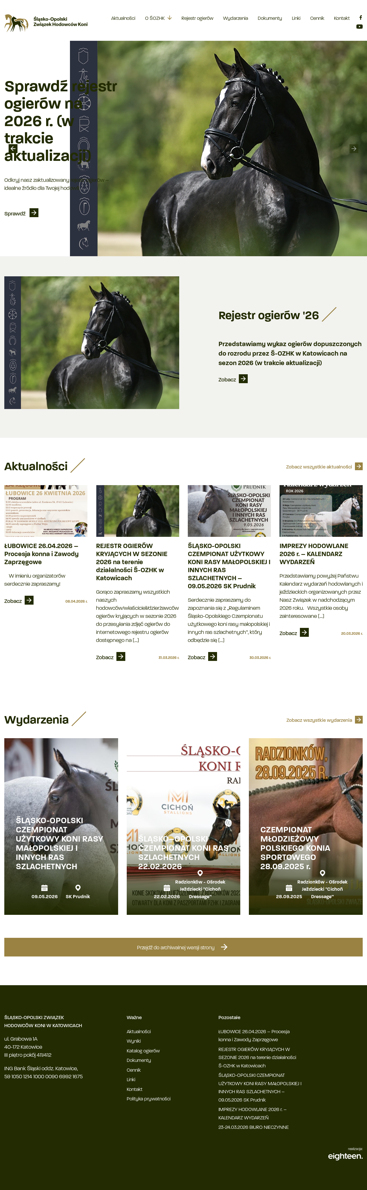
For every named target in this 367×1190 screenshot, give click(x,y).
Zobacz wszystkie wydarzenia (319, 720)
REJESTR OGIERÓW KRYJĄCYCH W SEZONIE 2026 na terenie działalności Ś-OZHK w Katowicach (131, 562)
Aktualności (123, 18)
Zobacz (227, 380)
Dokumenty (270, 18)
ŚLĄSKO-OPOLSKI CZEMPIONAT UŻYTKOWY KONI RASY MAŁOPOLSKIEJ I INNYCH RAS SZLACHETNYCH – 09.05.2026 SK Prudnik (229, 566)
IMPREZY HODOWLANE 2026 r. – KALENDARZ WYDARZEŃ (314, 554)
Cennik (317, 18)
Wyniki (134, 1041)
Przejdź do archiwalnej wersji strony (183, 947)
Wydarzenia (235, 18)
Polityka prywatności (149, 1099)
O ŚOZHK (155, 18)
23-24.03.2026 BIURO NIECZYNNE (253, 1127)
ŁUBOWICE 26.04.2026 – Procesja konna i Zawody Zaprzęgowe (41, 554)
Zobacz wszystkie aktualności (319, 467)
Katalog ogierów (143, 1051)
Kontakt (342, 18)
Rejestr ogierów (197, 18)
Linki (296, 18)
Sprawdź (15, 214)
